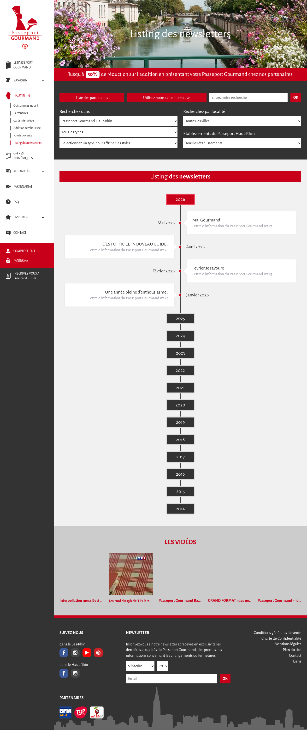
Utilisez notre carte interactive (166, 98)
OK (225, 678)
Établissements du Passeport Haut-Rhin (219, 133)
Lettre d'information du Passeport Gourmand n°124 (128, 298)
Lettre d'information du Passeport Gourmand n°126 (128, 250)
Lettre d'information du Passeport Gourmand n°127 (232, 226)
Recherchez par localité (204, 111)
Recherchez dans (74, 111)
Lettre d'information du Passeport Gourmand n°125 (232, 274)
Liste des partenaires (92, 98)
